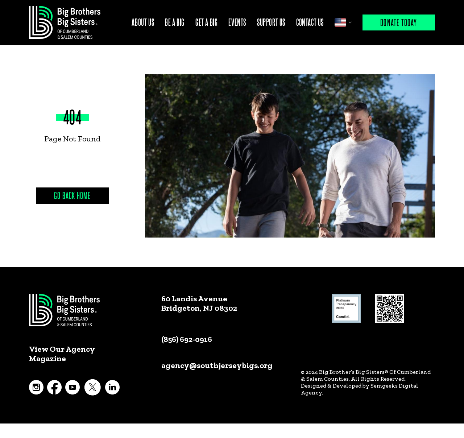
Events (237, 22)
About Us (143, 22)
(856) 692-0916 (186, 339)
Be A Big (175, 22)
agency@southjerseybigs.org (217, 365)
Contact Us (310, 22)
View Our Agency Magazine (62, 353)
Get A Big (206, 22)
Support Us (271, 22)
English (340, 22)
